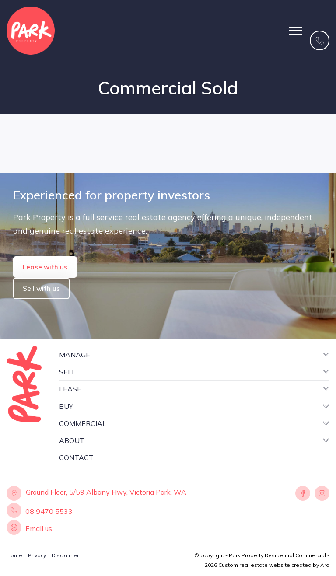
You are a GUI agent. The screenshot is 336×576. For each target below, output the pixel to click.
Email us (38, 528)
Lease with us (45, 267)
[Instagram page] (320, 494)
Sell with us (41, 288)
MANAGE (74, 354)
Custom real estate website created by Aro (273, 565)
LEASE (70, 388)
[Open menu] (295, 30)
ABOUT (71, 440)
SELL (67, 371)
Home (14, 555)
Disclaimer (65, 555)
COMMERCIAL (82, 423)
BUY (66, 406)
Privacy (37, 555)
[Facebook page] (302, 494)
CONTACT (76, 457)
